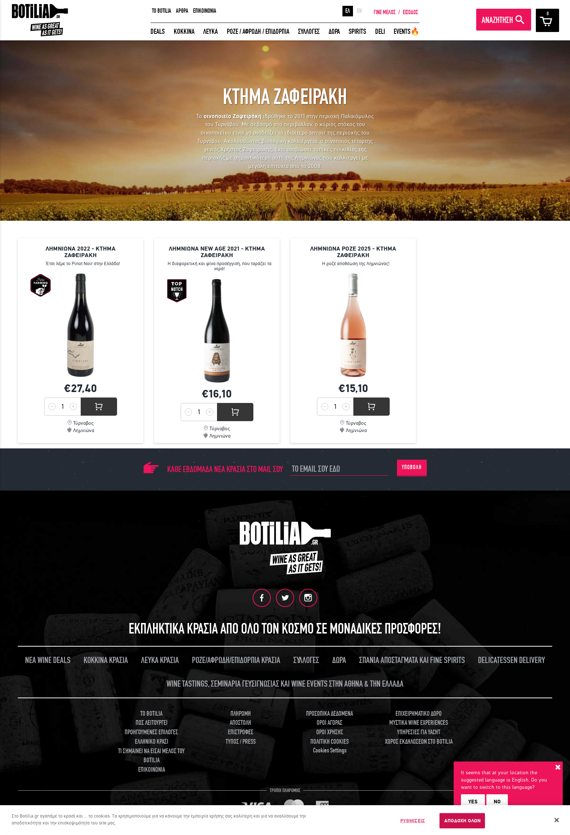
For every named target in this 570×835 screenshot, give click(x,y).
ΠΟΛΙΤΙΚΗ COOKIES (329, 741)
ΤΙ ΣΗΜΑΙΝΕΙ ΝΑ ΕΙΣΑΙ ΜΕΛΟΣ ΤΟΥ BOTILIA (151, 755)
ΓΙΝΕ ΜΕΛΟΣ (385, 12)
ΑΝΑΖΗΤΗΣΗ (497, 20)
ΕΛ (347, 11)
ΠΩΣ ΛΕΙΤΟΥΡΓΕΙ (152, 722)
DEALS (157, 31)
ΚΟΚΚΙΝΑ (184, 31)
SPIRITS (357, 31)
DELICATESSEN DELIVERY (511, 659)
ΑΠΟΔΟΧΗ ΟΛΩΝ (462, 824)
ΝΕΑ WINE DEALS (48, 659)
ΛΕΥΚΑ (210, 31)
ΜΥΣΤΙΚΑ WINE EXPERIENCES (418, 722)
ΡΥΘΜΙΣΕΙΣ (412, 824)
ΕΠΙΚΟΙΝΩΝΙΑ (204, 11)
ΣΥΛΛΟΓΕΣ (309, 31)
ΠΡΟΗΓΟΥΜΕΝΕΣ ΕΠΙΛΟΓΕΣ (151, 732)
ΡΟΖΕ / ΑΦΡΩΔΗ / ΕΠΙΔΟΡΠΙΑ (258, 31)
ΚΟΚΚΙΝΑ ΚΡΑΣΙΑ (106, 659)
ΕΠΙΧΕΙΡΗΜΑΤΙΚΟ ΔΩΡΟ (419, 713)
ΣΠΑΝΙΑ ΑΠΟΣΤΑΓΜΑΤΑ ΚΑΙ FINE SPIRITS (412, 659)
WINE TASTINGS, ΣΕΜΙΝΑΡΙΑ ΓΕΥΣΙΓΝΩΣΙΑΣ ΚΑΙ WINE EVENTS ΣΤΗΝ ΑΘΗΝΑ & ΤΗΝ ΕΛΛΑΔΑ (285, 683)
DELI (380, 31)
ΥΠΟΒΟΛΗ (412, 467)
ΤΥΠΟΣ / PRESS (241, 741)
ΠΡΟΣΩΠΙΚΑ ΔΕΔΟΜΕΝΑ (329, 713)
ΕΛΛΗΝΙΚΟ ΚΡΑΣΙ (151, 741)
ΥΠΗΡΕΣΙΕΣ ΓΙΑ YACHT (418, 732)
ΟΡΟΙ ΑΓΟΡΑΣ (329, 722)
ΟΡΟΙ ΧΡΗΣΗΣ (329, 732)
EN (359, 11)
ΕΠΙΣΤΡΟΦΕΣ (240, 732)
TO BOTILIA (161, 11)
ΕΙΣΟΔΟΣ (410, 12)
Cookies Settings (329, 750)
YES (473, 801)
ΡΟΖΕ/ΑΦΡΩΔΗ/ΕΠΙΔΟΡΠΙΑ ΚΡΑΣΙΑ (236, 659)
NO (497, 801)
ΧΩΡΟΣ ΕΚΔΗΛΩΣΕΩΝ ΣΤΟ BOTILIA (419, 741)
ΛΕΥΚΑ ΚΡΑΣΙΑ (160, 659)
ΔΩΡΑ (334, 31)
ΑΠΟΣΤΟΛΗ (240, 722)
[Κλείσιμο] (557, 823)
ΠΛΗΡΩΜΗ (240, 713)
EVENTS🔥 (407, 31)
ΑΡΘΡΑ (182, 11)
